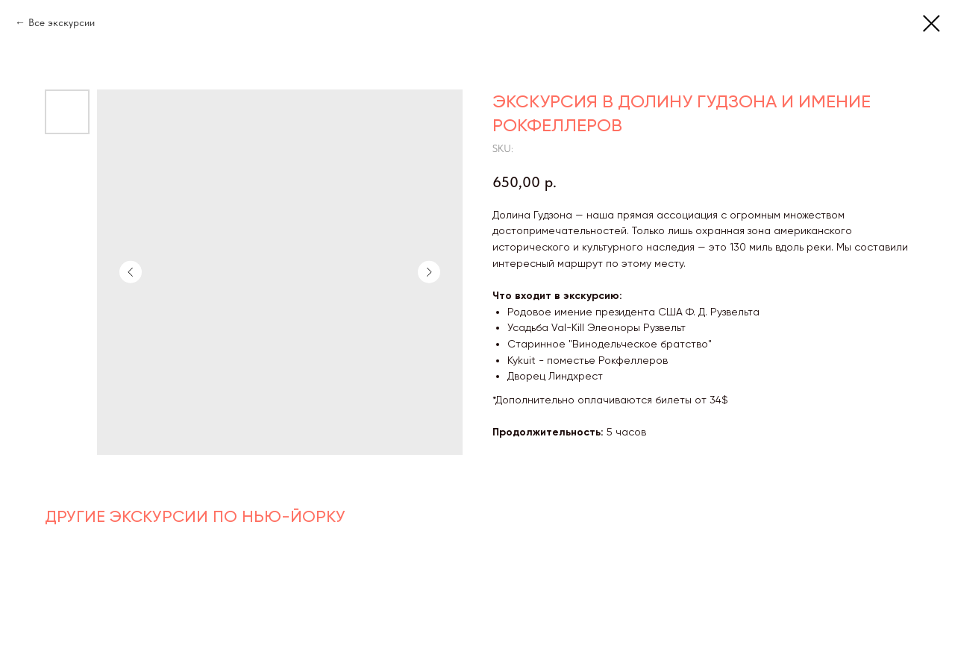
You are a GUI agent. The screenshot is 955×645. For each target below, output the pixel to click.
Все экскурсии (61, 22)
